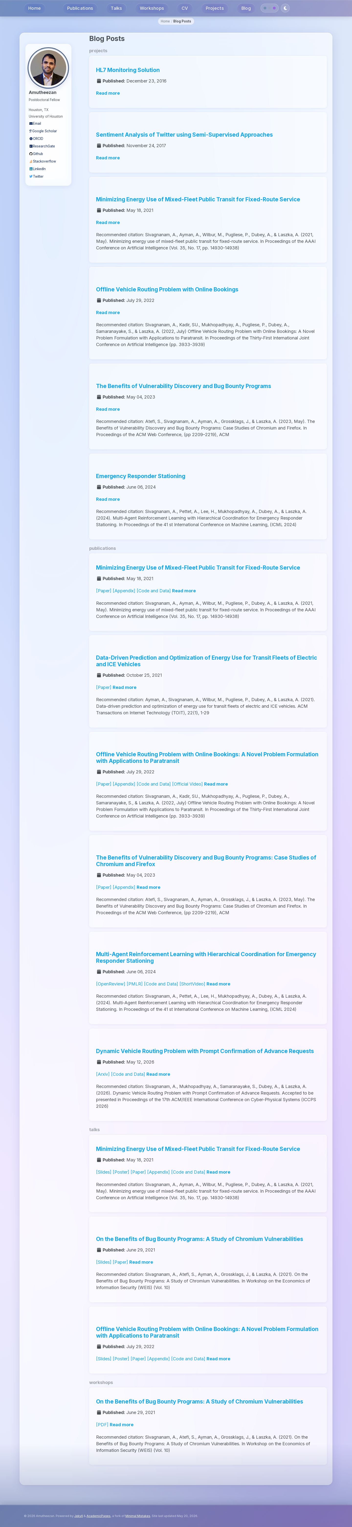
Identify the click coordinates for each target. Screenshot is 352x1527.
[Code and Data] (154, 590)
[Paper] (103, 590)
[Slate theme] (269, 8)
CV (185, 8)
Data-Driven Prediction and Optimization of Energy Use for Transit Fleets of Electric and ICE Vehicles (206, 660)
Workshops (152, 8)
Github (36, 154)
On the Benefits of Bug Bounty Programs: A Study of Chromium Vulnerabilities (199, 1239)
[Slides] (103, 1172)
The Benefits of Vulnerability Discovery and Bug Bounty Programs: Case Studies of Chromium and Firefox (206, 860)
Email (35, 123)
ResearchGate (42, 146)
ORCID (36, 139)
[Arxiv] (103, 1074)
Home (34, 8)
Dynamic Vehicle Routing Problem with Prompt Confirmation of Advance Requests (205, 1050)
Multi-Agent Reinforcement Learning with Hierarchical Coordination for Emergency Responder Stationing (206, 957)
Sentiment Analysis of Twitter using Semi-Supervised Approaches (184, 134)
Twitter (36, 176)
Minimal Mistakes (137, 1516)
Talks (116, 8)
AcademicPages (98, 1516)
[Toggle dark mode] (285, 8)
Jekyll (78, 1516)
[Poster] (121, 1172)
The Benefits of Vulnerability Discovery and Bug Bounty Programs (183, 386)
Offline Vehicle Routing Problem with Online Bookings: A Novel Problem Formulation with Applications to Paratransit (207, 757)
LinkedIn (37, 169)
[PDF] (102, 1424)
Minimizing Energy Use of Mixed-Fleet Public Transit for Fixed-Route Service (198, 199)
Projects (215, 8)
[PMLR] (135, 983)
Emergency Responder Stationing (140, 476)
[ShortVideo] (192, 983)
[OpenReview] (110, 983)
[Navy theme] (265, 8)
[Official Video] (187, 784)
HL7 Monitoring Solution (128, 70)
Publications (80, 8)
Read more (108, 93)
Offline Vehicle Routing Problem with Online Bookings (167, 289)
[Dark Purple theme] (274, 8)
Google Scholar (43, 131)
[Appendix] (124, 590)
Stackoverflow (42, 161)
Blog (246, 8)
